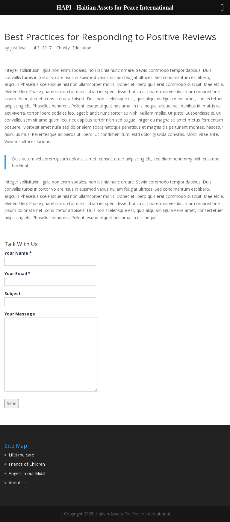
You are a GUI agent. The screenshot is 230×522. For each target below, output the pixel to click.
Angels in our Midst (27, 473)
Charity (63, 48)
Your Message (51, 352)
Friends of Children (27, 464)
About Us (18, 482)
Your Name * (50, 257)
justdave (18, 48)
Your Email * (50, 277)
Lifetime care (21, 455)
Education (81, 48)
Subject (50, 297)
